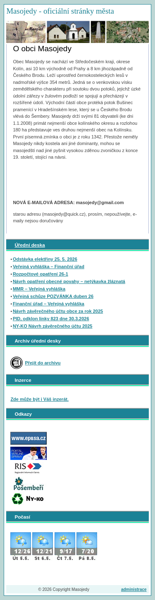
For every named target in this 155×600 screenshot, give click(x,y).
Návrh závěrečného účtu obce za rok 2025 (58, 311)
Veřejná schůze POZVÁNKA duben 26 (53, 296)
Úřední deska (29, 245)
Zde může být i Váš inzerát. (39, 399)
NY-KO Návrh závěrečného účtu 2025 (53, 326)
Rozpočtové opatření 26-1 (40, 273)
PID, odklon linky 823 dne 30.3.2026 (51, 318)
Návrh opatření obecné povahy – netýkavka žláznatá (69, 281)
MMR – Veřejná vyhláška (39, 288)
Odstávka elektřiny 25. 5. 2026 (45, 259)
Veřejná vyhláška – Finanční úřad (48, 266)
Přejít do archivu (42, 362)
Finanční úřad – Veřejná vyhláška (48, 303)
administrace (134, 589)
